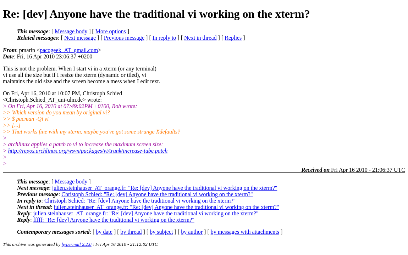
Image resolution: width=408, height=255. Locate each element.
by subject (161, 232)
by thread (131, 232)
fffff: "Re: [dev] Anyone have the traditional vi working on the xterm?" (113, 220)
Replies (233, 38)
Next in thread (200, 38)
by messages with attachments (245, 232)
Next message (80, 38)
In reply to (164, 38)
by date (104, 232)
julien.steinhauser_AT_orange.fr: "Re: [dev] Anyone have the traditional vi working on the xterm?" (164, 188)
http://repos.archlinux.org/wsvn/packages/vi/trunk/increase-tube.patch (88, 151)
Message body (71, 31)
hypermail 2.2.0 (77, 244)
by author (192, 232)
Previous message (124, 38)
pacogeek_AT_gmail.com (69, 50)
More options (110, 31)
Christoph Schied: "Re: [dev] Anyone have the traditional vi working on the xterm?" (157, 194)
